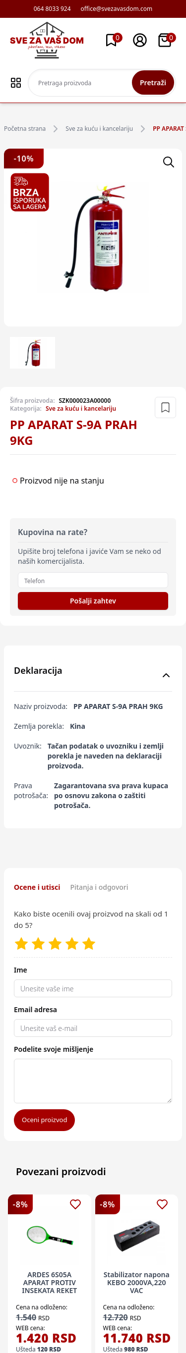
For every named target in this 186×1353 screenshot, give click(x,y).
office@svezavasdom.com (117, 9)
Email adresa (35, 1009)
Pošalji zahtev (93, 600)
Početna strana (25, 129)
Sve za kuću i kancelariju (99, 129)
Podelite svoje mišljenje (53, 1049)
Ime (20, 969)
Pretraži (153, 82)
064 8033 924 (52, 9)
